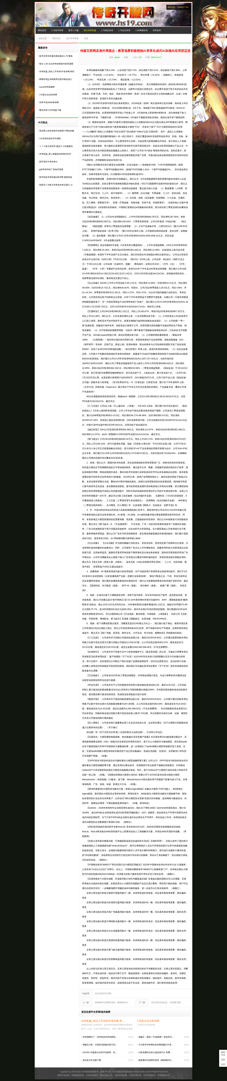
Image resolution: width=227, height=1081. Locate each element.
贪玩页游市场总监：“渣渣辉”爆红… (167, 1002)
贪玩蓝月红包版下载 (92, 1060)
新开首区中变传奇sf (48, 161)
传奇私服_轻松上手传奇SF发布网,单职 (56, 71)
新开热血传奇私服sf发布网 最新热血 (55, 177)
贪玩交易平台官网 (103, 993)
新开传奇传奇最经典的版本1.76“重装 (56, 56)
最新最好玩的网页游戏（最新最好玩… (112, 1002)
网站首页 (42, 30)
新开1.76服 (73, 30)
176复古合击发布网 (48, 94)
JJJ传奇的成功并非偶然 (50, 138)
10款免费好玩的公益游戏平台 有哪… (155, 1052)
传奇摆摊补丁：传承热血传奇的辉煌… (100, 1037)
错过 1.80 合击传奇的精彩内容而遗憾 (56, 64)
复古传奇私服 (90, 30)
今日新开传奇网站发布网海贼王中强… (155, 1044)
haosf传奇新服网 (47, 87)
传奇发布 (157, 30)
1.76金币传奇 (57, 30)
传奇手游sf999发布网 (49, 102)
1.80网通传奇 (141, 30)
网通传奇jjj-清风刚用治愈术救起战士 (55, 79)
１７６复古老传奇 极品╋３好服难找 (56, 146)
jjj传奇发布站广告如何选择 (51, 169)
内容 (86, 38)
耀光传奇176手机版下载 (50, 110)
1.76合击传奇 (124, 30)
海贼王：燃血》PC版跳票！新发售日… (156, 1037)
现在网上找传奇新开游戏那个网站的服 (56, 131)
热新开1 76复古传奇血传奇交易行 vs (56, 185)
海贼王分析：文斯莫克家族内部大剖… (100, 1044)
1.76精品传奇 (107, 30)
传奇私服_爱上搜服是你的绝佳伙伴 (55, 154)
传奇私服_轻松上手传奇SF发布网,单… (103, 1021)
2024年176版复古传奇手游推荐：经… (100, 1052)
